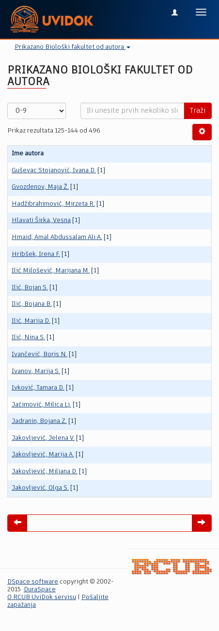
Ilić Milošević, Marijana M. (51, 271)
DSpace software (32, 582)
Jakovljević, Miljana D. (45, 471)
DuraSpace (40, 589)
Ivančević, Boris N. (39, 354)
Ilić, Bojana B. (32, 304)
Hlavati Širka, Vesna (41, 220)
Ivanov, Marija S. (36, 371)
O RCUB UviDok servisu (41, 597)
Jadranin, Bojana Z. (39, 421)
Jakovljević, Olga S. (40, 488)
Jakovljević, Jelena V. (43, 438)
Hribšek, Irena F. (36, 254)
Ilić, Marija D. (31, 321)
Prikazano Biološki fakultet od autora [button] (72, 47)
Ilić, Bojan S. (30, 288)
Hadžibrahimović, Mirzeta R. (53, 204)
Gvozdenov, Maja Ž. (40, 187)
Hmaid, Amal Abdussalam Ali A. (57, 237)
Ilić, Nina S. (28, 337)
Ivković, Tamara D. (38, 388)
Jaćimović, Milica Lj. (41, 405)
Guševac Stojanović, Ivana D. (54, 170)
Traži (197, 110)
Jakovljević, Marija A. (43, 454)
